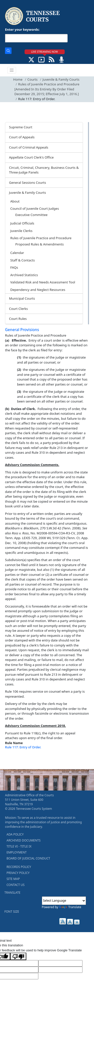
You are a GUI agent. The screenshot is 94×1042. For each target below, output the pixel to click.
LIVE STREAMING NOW (44, 51)
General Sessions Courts (27, 182)
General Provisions (22, 329)
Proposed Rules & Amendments (39, 244)
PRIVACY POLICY (18, 873)
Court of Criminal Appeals (28, 147)
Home (18, 79)
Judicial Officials (22, 223)
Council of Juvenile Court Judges (34, 208)
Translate (70, 907)
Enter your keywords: (22, 29)
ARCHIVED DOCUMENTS (24, 840)
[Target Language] (60, 963)
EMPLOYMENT (17, 852)
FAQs (14, 267)
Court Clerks (18, 308)
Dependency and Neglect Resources (37, 289)
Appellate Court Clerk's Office (31, 157)
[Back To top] (13, 759)
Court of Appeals (22, 137)
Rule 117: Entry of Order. (23, 747)
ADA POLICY (15, 834)
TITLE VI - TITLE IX (19, 846)
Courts (32, 79)
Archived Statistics (24, 275)
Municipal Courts (22, 298)
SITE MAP (13, 879)
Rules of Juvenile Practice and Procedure (40, 238)
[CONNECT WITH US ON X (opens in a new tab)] (31, 59)
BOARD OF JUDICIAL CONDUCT (28, 858)
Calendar (17, 252)
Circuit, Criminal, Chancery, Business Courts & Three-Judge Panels (44, 170)
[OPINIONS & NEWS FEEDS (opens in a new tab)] (51, 59)
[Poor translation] (18, 956)
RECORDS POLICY (19, 867)
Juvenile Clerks (21, 230)
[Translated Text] (60, 970)
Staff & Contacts (22, 260)
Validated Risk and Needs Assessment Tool (42, 282)
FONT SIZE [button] (12, 911)
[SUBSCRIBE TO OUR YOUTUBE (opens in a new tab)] (41, 59)
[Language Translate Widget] (64, 900)
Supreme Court (20, 127)
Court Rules (18, 318)
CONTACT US (16, 885)
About (15, 201)
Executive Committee (31, 214)
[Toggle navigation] (11, 70)
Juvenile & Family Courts (61, 79)
